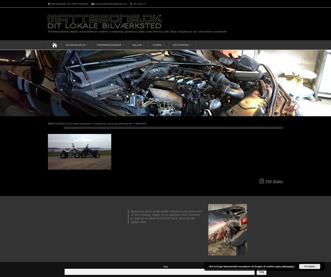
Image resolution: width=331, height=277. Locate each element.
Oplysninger (181, 44)
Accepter (309, 266)
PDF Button (271, 181)
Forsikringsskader (109, 44)
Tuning (157, 44)
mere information (284, 266)
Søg (165, 266)
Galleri (137, 44)
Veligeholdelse (75, 44)
